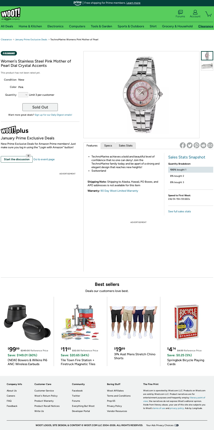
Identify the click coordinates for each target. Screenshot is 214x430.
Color (13, 87)
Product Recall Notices (47, 406)
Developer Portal (81, 411)
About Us (12, 390)
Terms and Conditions (119, 395)
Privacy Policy (114, 406)
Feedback (12, 406)
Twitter (76, 395)
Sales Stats (126, 145)
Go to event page (44, 159)
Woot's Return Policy (45, 395)
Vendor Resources (117, 411)
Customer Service (44, 390)
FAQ (9, 401)
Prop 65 (111, 401)
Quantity (11, 95)
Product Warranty (44, 401)
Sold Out (40, 107)
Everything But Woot (83, 406)
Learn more (133, 3)
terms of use (159, 408)
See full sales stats (179, 211)
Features (92, 145)
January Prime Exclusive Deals (31, 39)
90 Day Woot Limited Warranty (119, 190)
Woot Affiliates (115, 390)
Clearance (6, 39)
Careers (11, 395)
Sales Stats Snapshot (186, 157)
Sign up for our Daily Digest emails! (53, 114)
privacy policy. (177, 408)
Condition (10, 79)
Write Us (39, 411)
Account (195, 14)
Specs (108, 145)
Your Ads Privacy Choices (159, 425)
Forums (180, 14)
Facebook (77, 390)
